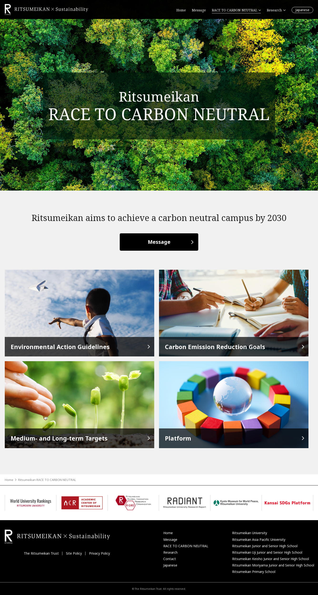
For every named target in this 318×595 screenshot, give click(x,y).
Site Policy (74, 553)
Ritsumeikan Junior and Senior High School (265, 546)
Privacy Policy (99, 553)
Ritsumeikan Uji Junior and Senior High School (267, 552)
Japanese (302, 10)
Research (170, 552)
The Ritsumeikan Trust (41, 553)
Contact (169, 559)
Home (9, 480)
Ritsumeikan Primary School (253, 571)
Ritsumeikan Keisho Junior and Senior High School (270, 559)
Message (159, 242)
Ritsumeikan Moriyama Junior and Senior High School (273, 565)
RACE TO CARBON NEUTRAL (185, 546)
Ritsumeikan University (249, 533)
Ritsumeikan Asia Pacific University (258, 539)
